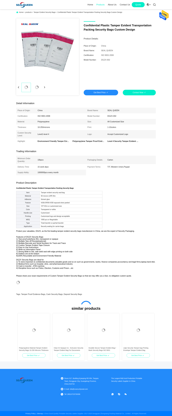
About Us (112, 5)
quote (138, 4)
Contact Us (125, 5)
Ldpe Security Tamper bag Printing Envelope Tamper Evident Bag (135, 349)
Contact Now (138, 92)
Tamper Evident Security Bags (44, 12)
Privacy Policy (30, 413)
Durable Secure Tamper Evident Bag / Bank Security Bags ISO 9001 (102, 349)
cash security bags (54, 294)
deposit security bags (73, 294)
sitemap (40, 413)
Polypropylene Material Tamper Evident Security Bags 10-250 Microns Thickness (33, 349)
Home (90, 5)
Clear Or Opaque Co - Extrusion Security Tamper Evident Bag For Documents (68, 349)
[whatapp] (114, 394)
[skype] (121, 394)
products (28, 12)
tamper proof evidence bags (33, 294)
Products (100, 5)
